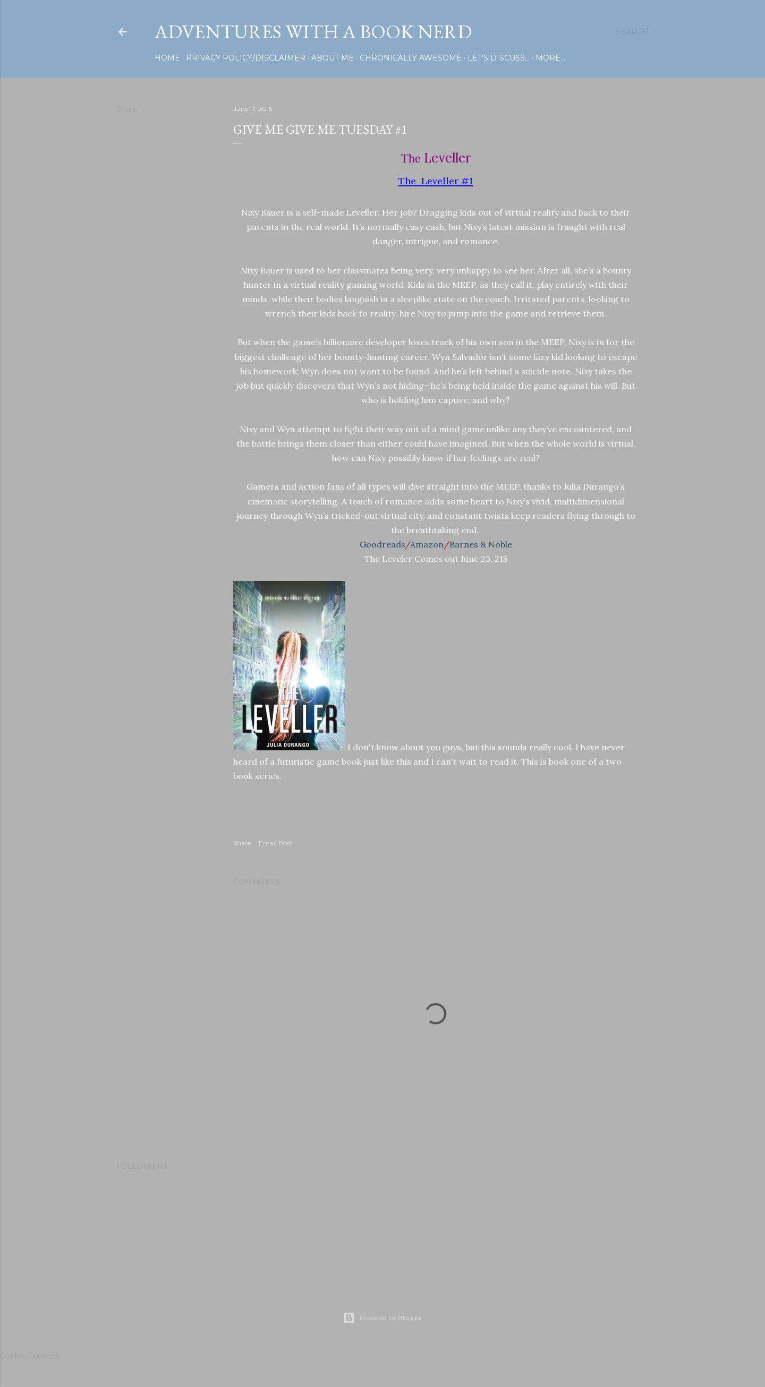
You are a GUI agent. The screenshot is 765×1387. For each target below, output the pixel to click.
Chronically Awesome (411, 58)
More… (550, 58)
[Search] (632, 32)
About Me (332, 58)
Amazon (427, 544)
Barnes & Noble (480, 544)
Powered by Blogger (382, 1318)
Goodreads (382, 544)
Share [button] (127, 109)
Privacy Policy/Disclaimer (245, 58)
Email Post (275, 843)
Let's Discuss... (499, 58)
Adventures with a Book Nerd (313, 31)
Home (167, 58)
